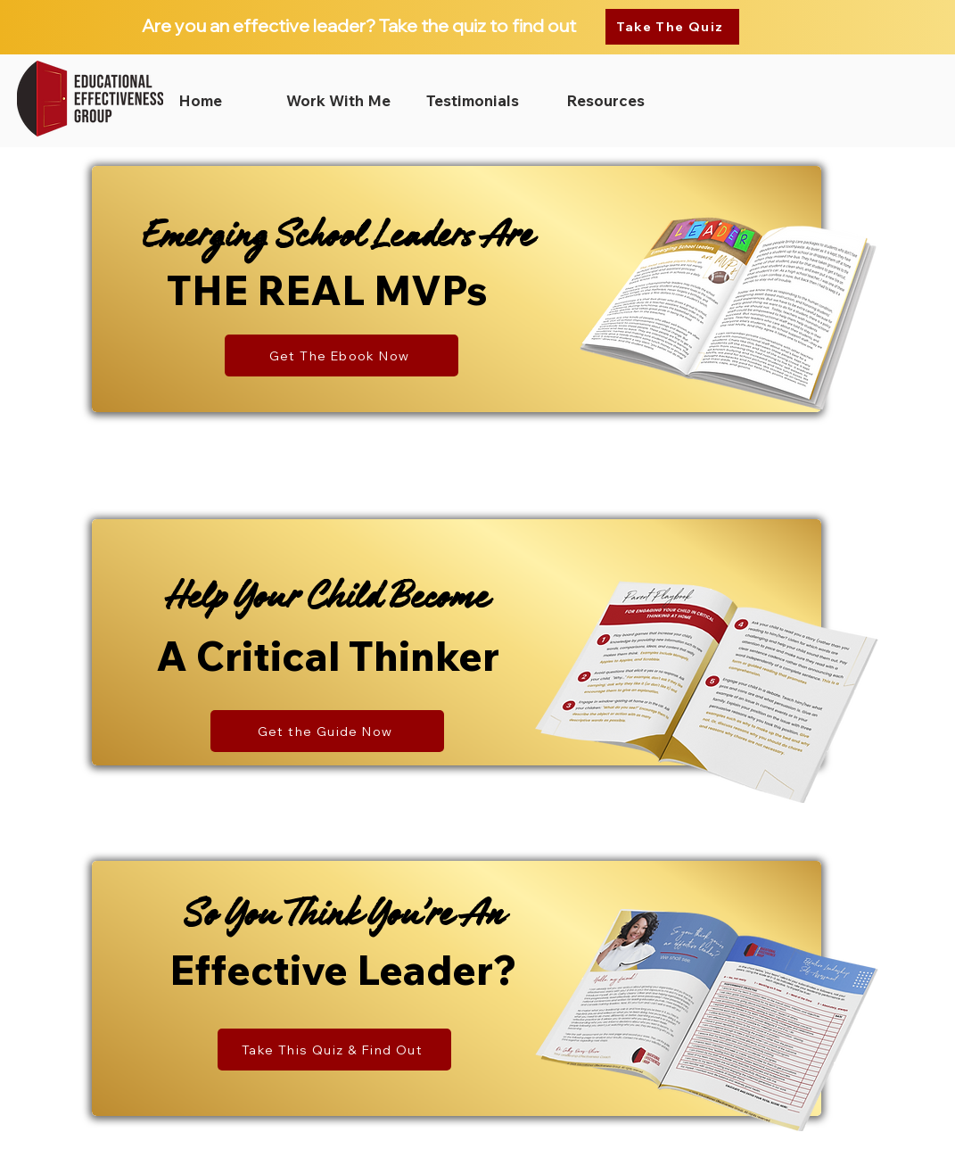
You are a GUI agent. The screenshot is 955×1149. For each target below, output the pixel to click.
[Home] (199, 101)
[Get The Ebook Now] (341, 355)
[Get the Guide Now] (327, 731)
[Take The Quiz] (672, 27)
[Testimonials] (472, 101)
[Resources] (605, 101)
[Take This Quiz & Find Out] (334, 1049)
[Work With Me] (338, 101)
